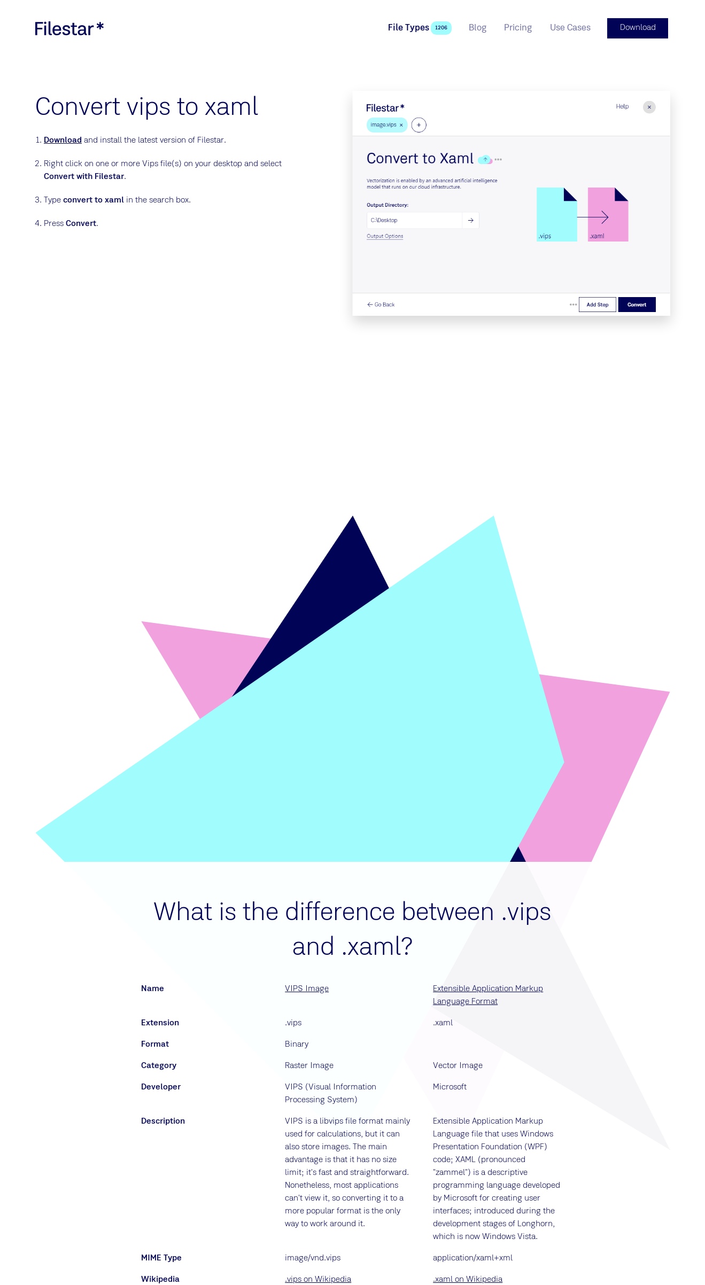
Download (63, 139)
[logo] (69, 28)
